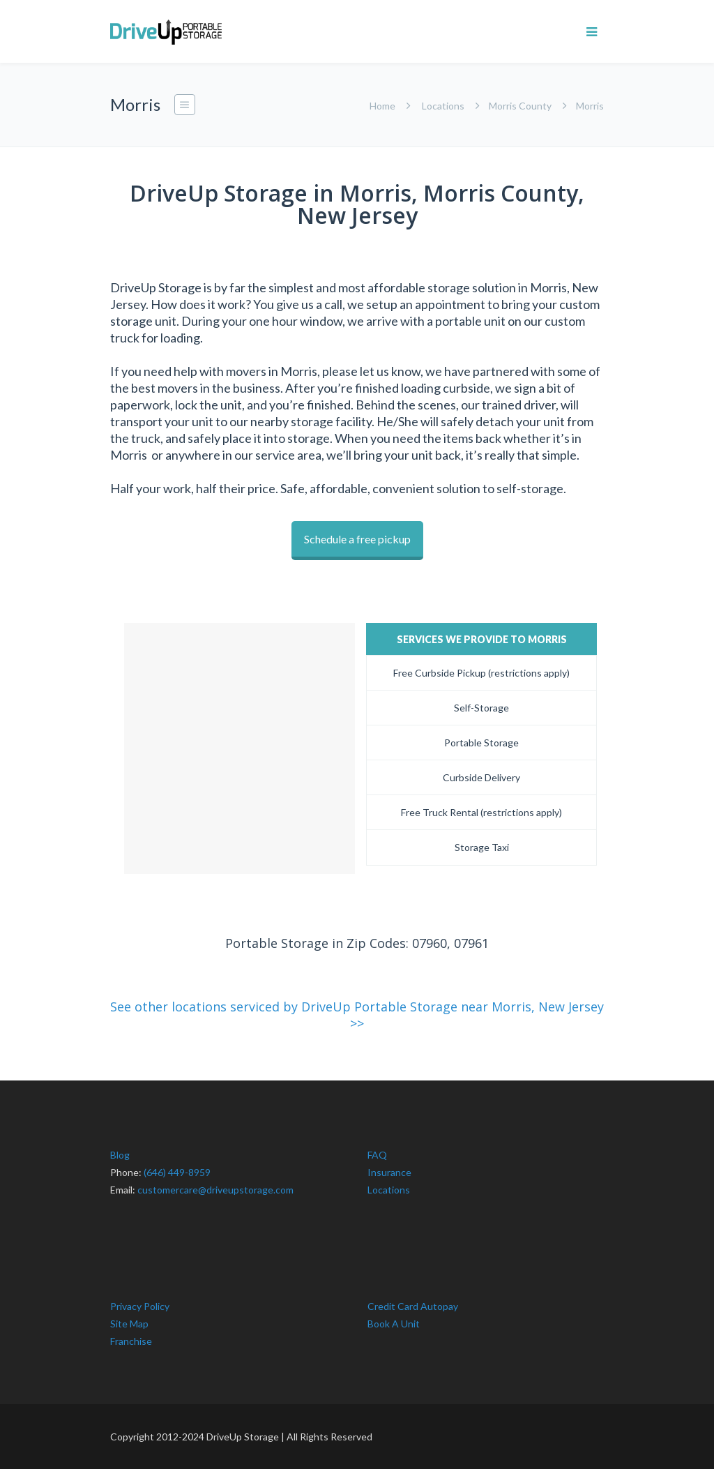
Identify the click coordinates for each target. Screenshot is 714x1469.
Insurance (389, 1172)
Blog (120, 1155)
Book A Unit (393, 1323)
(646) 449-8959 (177, 1172)
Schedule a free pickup (357, 538)
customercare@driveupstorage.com (215, 1190)
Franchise (131, 1341)
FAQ (377, 1155)
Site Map (129, 1323)
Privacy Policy (139, 1306)
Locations (443, 106)
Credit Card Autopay (412, 1306)
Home (382, 106)
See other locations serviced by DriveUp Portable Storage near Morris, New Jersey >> (357, 1015)
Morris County (520, 106)
